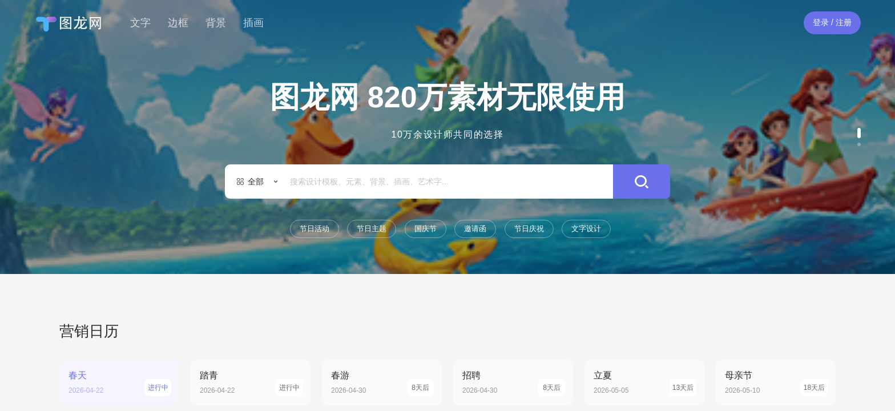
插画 (253, 23)
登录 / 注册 (832, 22)
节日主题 (371, 228)
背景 (215, 23)
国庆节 (425, 228)
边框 (178, 23)
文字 (140, 23)
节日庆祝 (529, 228)
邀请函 (475, 228)
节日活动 (314, 228)
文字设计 (586, 228)
